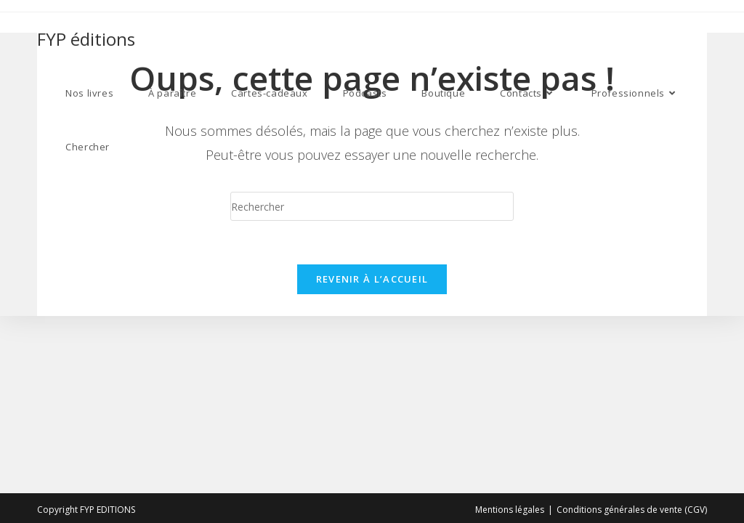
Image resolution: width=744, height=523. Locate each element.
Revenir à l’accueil (372, 278)
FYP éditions (86, 39)
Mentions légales (509, 509)
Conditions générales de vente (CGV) (632, 509)
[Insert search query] (372, 206)
